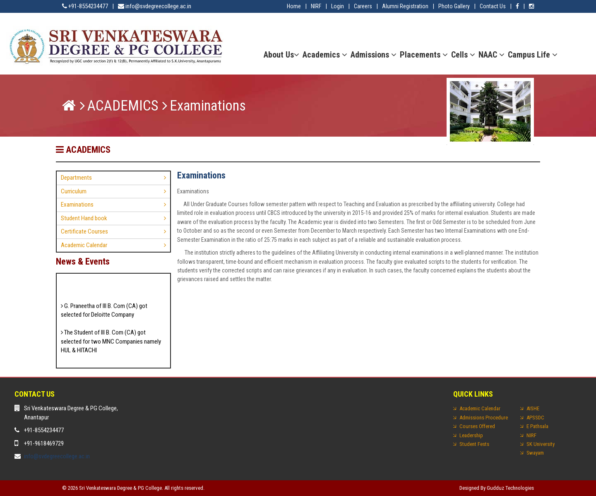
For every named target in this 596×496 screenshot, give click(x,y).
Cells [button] (463, 55)
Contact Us (493, 6)
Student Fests (474, 444)
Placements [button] (424, 55)
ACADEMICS (122, 105)
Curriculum (74, 191)
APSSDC (535, 417)
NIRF (316, 6)
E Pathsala (537, 426)
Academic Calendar (84, 245)
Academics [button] (325, 55)
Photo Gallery (454, 6)
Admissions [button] (374, 55)
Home (294, 6)
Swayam (535, 453)
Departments (76, 177)
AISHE (532, 408)
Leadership (471, 435)
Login (337, 6)
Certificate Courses (84, 231)
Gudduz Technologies (510, 488)
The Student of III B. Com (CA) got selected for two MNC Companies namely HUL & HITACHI (111, 343)
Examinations (77, 204)
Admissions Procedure (483, 417)
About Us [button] (281, 55)
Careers (363, 6)
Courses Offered (477, 426)
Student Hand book (84, 218)
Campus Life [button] (533, 55)
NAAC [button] (491, 55)
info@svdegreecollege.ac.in (57, 456)
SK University (540, 444)
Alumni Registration (405, 6)
